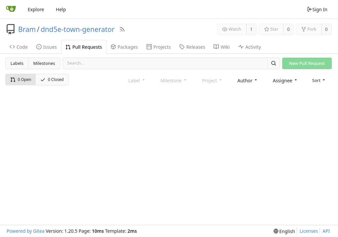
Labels (17, 63)
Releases (192, 47)
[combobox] (247, 80)
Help (61, 9)
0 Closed (52, 79)
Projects (159, 47)
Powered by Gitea (26, 231)
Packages (124, 47)
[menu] (319, 80)
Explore (36, 9)
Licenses (309, 231)
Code (19, 47)
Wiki (222, 47)
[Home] (11, 9)
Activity (249, 47)
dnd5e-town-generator (78, 29)
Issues (46, 47)
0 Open (20, 79)
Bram (27, 29)
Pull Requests (83, 47)
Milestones (44, 63)
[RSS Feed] (122, 29)
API (326, 231)
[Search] (273, 63)
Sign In (317, 9)
